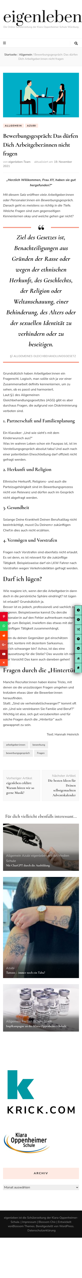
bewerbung (39, 744)
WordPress (66, 1226)
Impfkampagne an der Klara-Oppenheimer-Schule (36, 1026)
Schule (11, 861)
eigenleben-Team (19, 162)
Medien (63, 855)
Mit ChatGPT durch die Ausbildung (28, 865)
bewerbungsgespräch (18, 753)
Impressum (29, 1222)
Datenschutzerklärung (41, 1230)
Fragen (41, 753)
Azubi (31, 125)
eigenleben (42, 17)
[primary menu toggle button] (5, 43)
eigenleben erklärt (44, 855)
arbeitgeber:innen (15, 744)
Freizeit (27, 1021)
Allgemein (13, 125)
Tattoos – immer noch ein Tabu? (25, 972)
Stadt (48, 1021)
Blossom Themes (24, 1226)
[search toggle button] (76, 43)
